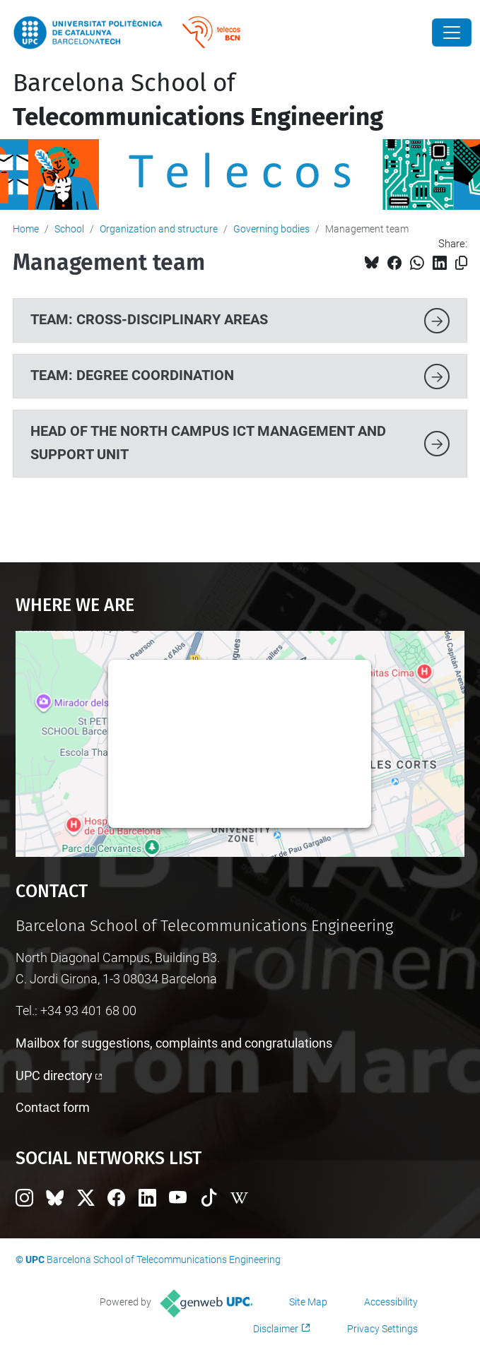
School (69, 229)
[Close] (452, 32)
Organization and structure (159, 229)
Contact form (53, 1107)
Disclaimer (275, 1328)
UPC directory (54, 1075)
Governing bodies (271, 229)
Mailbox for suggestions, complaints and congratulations (174, 1043)
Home (26, 229)
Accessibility (391, 1302)
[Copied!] (461, 263)
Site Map (308, 1302)
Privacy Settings (382, 1328)
